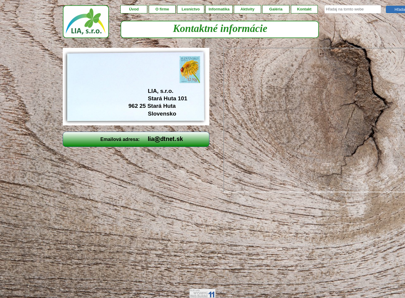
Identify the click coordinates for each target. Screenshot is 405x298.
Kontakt (304, 9)
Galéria (276, 9)
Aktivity (247, 9)
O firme (162, 9)
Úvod (134, 9)
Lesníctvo (191, 9)
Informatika (218, 9)
